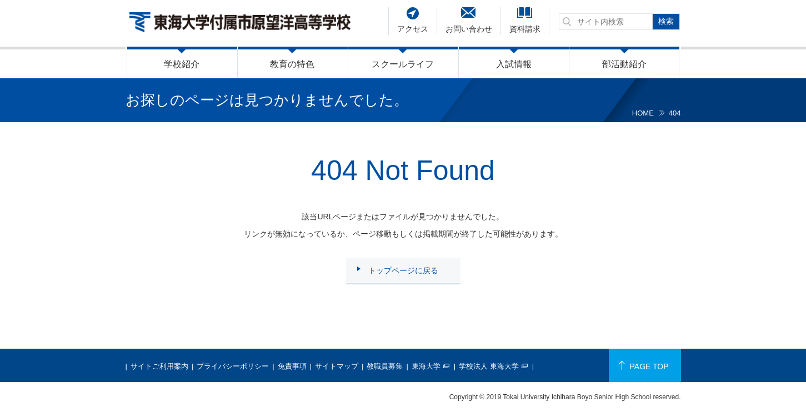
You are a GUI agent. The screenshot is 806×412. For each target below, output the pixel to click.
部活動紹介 (624, 64)
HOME (643, 113)
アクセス (412, 28)
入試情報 (514, 64)
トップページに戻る (403, 270)
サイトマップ (336, 366)
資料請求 (524, 28)
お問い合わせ (468, 28)
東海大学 (426, 366)
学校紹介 (181, 64)
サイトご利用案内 (159, 366)
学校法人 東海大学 (489, 366)
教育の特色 (292, 64)
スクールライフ (403, 64)
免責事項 (292, 366)
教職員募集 (385, 366)
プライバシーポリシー (233, 366)
